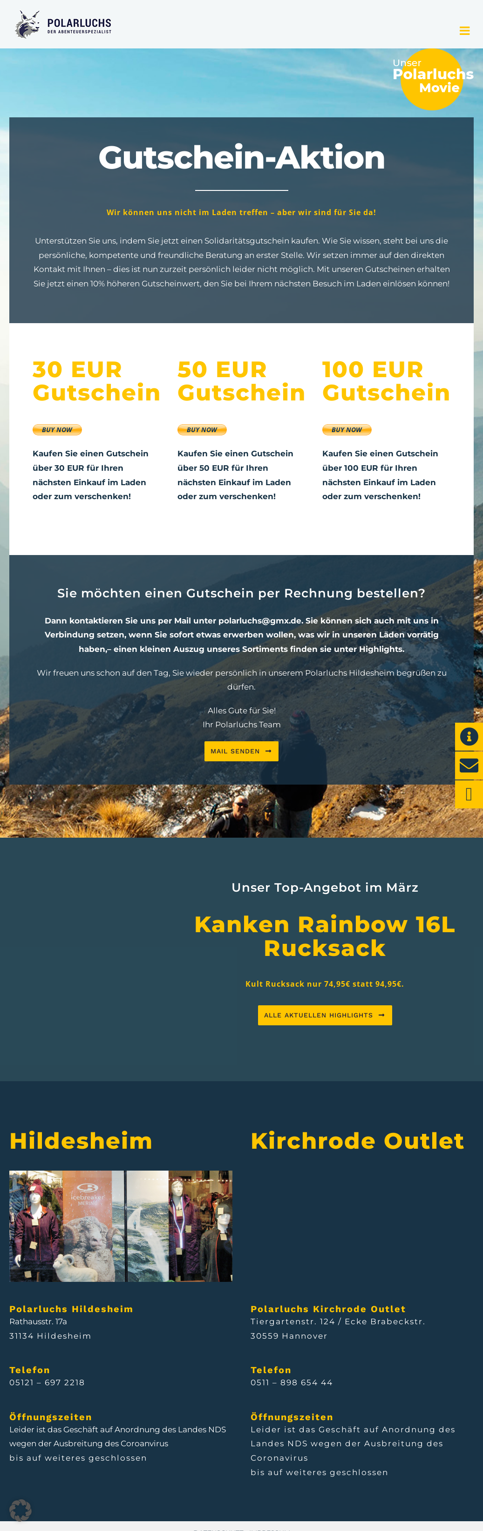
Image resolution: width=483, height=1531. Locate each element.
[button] (20, 1510)
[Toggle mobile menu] (465, 30)
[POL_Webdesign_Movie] (433, 52)
